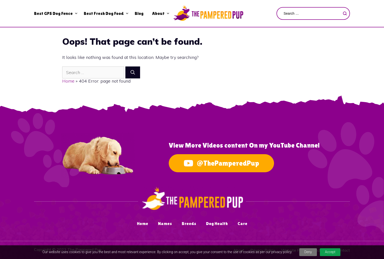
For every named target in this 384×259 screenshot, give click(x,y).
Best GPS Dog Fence (53, 13)
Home (68, 81)
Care (242, 223)
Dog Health (217, 223)
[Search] (132, 72)
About (158, 13)
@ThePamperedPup (221, 163)
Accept (330, 252)
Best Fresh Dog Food (104, 13)
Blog (139, 13)
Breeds (189, 223)
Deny (308, 252)
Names (165, 223)
